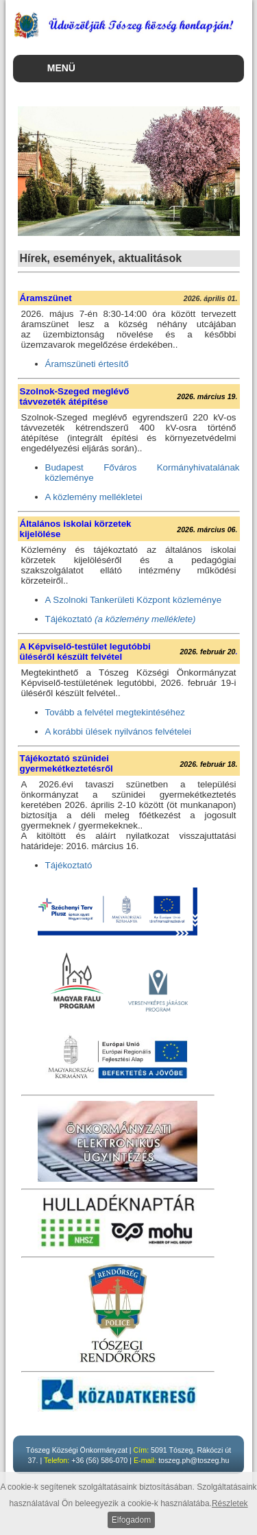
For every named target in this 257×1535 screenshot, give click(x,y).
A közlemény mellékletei (94, 497)
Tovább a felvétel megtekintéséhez (115, 712)
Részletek (230, 1503)
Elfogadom (131, 1520)
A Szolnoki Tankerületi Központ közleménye (133, 600)
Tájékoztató (120, 619)
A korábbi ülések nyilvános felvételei (118, 731)
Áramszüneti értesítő (87, 364)
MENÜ (61, 67)
